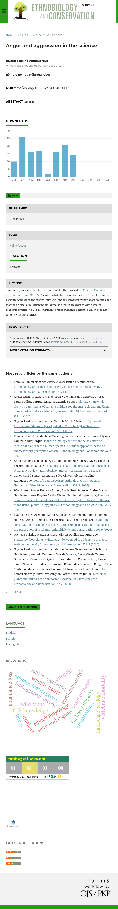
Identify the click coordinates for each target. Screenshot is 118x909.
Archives (23, 34)
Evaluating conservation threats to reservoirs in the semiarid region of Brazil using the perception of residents (61, 524)
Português (12, 644)
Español (11, 638)
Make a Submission (22, 607)
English (11, 632)
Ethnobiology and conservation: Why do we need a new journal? (57, 387)
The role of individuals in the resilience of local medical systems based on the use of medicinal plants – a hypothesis (62, 500)
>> (25, 592)
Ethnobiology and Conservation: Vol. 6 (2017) (59, 485)
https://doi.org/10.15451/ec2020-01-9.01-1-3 (41, 88)
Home (10, 34)
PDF (14, 195)
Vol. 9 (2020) (41, 34)
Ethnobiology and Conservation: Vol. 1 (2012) (43, 392)
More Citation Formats (30, 350)
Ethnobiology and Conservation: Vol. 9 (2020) (82, 529)
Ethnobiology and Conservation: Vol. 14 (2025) (70, 470)
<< (7, 592)
